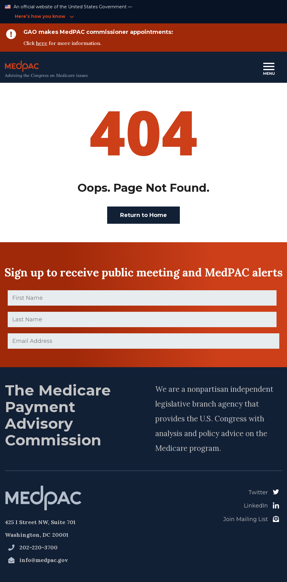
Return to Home (143, 215)
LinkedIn (256, 505)
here (41, 43)
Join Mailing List (245, 519)
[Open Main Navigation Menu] (269, 69)
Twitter (258, 492)
